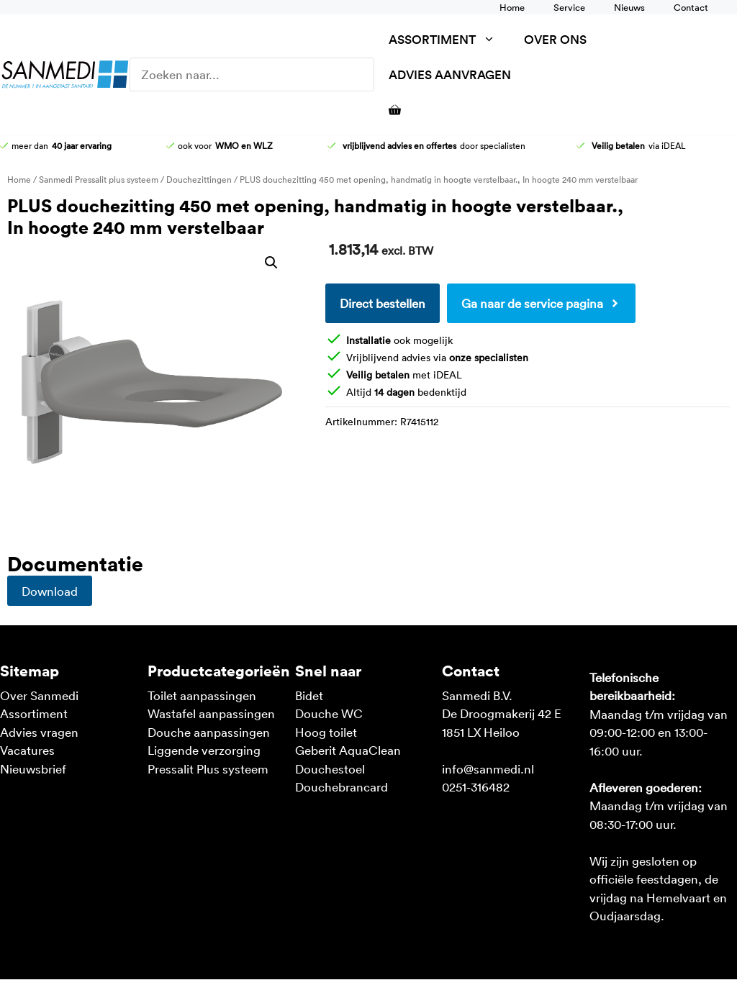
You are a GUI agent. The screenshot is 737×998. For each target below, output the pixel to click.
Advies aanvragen (450, 74)
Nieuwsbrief (33, 768)
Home (512, 7)
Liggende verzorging (204, 750)
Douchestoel (330, 768)
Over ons (555, 39)
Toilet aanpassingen (202, 695)
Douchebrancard (341, 786)
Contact (691, 7)
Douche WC (329, 713)
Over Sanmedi (39, 695)
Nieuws (629, 7)
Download (50, 591)
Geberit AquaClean (348, 750)
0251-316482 (476, 786)
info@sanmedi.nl (488, 768)
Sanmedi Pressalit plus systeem (98, 179)
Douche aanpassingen (209, 732)
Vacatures (27, 750)
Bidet (309, 695)
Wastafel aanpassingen (211, 713)
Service (569, 7)
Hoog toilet (326, 732)
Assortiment (449, 39)
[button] (271, 263)
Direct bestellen (382, 303)
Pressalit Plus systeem (208, 768)
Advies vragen (39, 732)
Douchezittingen (199, 179)
